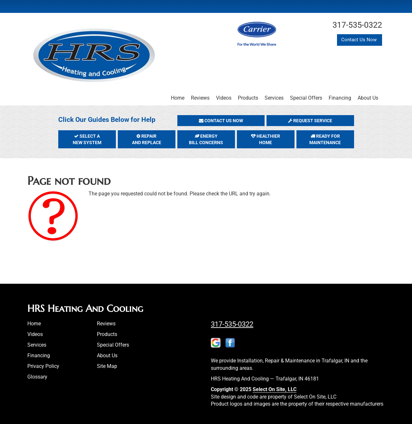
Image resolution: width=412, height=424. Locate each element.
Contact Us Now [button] (359, 40)
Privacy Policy (43, 366)
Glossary (37, 377)
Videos (223, 98)
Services (274, 98)
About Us (368, 98)
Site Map (107, 366)
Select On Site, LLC (274, 389)
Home (177, 98)
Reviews (200, 98)
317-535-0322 (232, 324)
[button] (221, 120)
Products (248, 98)
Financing (340, 98)
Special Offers (306, 98)
